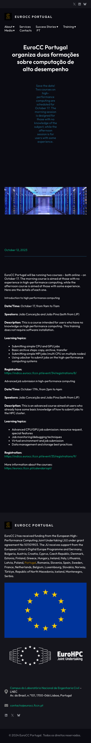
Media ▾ (9, 30)
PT (38, 30)
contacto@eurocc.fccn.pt (26, 705)
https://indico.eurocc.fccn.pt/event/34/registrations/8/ (40, 373)
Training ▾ (69, 26)
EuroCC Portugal (34, 17)
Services (25, 26)
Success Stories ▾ (47, 26)
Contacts (26, 30)
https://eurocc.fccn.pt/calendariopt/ (28, 468)
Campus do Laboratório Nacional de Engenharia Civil (44, 688)
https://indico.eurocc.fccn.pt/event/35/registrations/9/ (40, 456)
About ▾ (9, 26)
